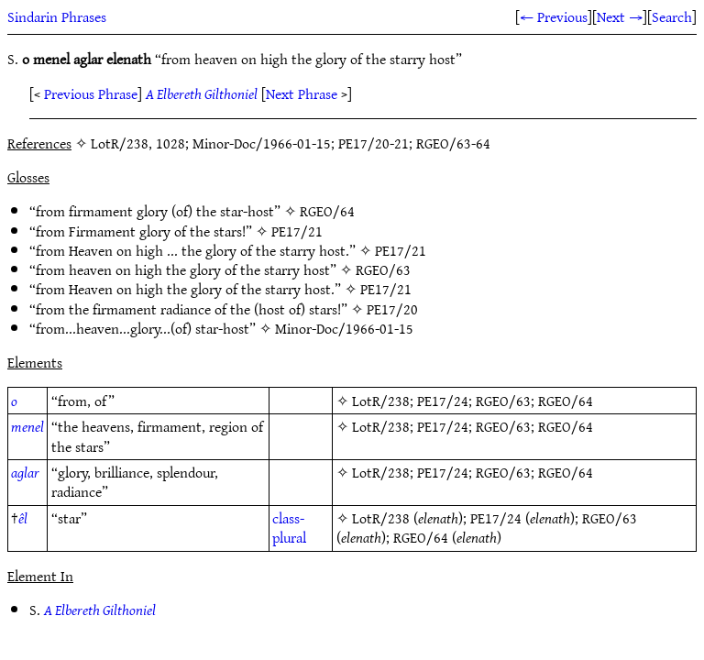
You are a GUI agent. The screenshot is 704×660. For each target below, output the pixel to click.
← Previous (554, 16)
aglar (25, 472)
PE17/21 (297, 231)
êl (23, 518)
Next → (620, 16)
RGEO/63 (383, 269)
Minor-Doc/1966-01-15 (344, 328)
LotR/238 (381, 400)
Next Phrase (301, 93)
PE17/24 (442, 400)
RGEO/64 (327, 211)
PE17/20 (392, 309)
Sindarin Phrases (56, 16)
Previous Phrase (91, 93)
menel (27, 426)
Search (672, 16)
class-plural (289, 527)
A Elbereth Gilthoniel (202, 93)
